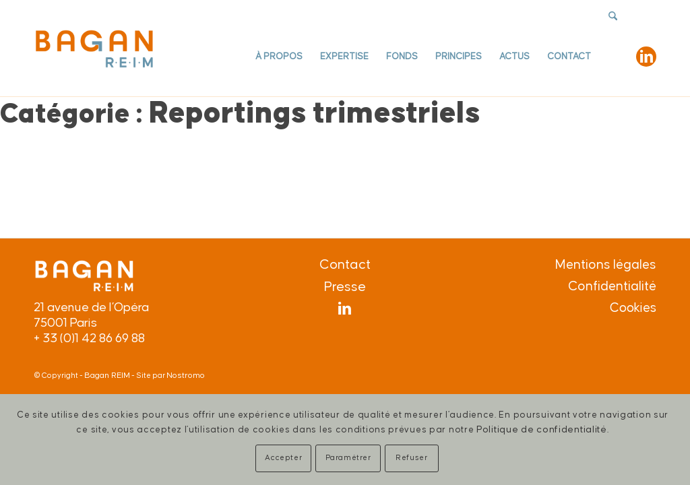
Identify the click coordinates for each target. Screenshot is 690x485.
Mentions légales (605, 264)
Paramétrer (348, 457)
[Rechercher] (613, 57)
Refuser (411, 457)
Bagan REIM (107, 375)
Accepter (283, 457)
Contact (345, 264)
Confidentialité (612, 286)
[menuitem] (279, 57)
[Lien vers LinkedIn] (646, 56)
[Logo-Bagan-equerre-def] (94, 48)
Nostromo (185, 375)
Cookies (633, 308)
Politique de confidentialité (541, 429)
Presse (345, 287)
